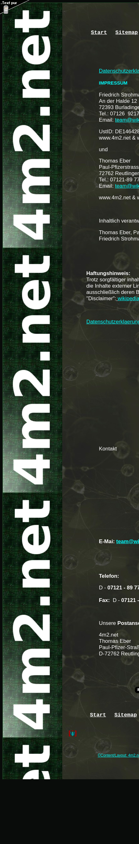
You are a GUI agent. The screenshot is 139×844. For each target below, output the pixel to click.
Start (99, 32)
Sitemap (126, 32)
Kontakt (108, 449)
